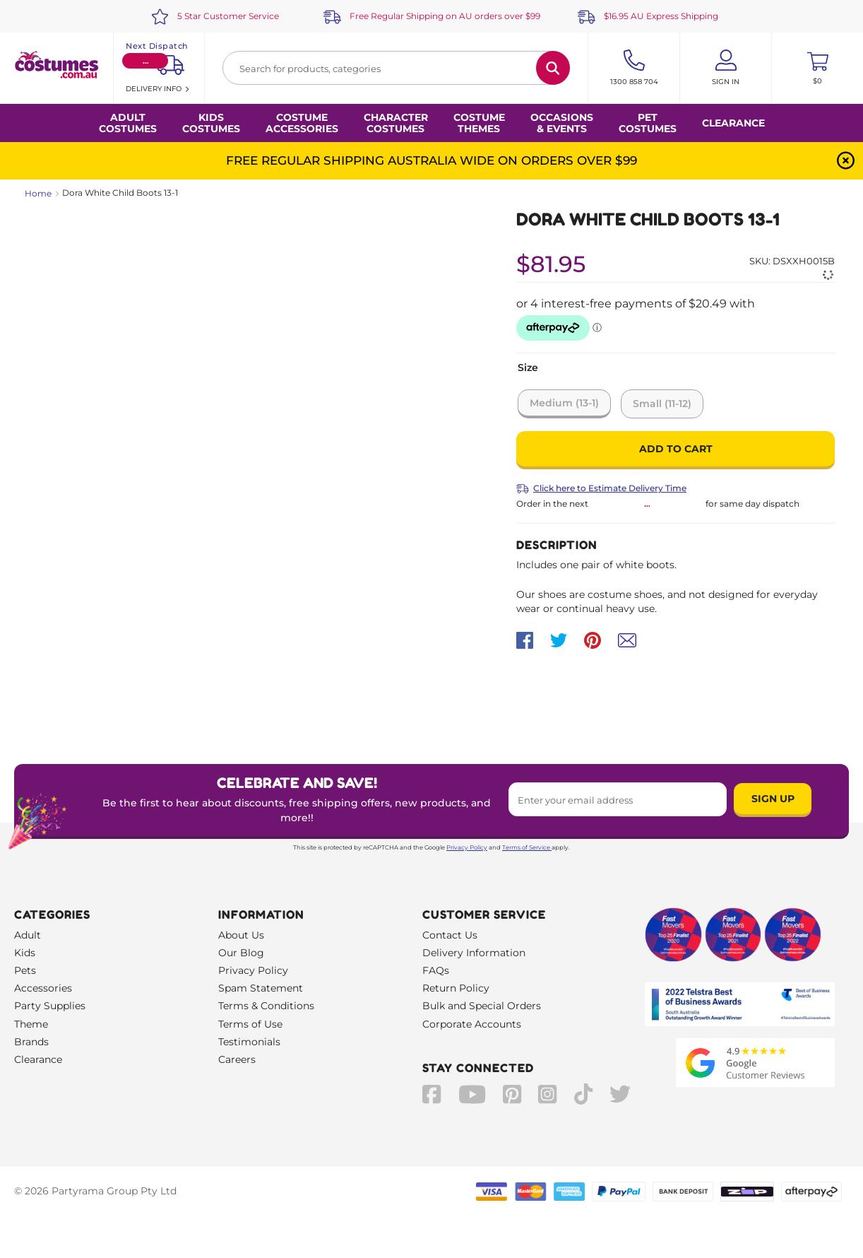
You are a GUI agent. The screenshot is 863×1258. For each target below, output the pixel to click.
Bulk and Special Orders (481, 1005)
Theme (31, 1024)
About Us (241, 935)
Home (38, 193)
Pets (25, 970)
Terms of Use (250, 1024)
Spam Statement (260, 988)
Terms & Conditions (266, 1005)
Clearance (733, 123)
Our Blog (241, 952)
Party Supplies (49, 1005)
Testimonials (249, 1041)
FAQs (435, 970)
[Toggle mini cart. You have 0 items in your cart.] (817, 68)
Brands (31, 1041)
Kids (24, 952)
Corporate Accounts (471, 1024)
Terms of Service (527, 847)
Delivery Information (473, 952)
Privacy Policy (466, 847)
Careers (237, 1059)
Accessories (43, 988)
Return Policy (455, 988)
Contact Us (449, 935)
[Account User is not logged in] (725, 68)
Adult (27, 935)
